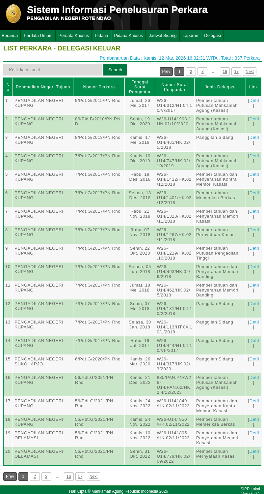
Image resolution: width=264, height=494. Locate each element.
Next (250, 71)
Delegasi (212, 35)
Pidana (101, 35)
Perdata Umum (38, 35)
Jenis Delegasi (220, 86)
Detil (254, 100)
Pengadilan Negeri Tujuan (43, 86)
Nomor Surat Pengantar (174, 87)
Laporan (190, 35)
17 (236, 71)
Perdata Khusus (74, 35)
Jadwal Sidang (163, 35)
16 (225, 71)
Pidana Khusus (128, 35)
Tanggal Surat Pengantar (140, 86)
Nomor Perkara (99, 86)
